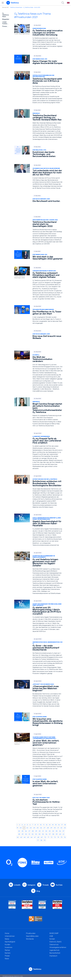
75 (61, 826)
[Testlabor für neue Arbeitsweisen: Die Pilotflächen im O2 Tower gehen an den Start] (39, 308)
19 (17, 816)
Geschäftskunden (32, 925)
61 (63, 823)
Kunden (7, 933)
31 (58, 816)
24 (34, 816)
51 (29, 823)
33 (65, 816)
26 (41, 816)
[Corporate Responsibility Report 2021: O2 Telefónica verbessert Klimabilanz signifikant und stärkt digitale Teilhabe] (39, 276)
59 (56, 823)
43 (50, 819)
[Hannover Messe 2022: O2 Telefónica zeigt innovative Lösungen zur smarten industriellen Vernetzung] (39, 36)
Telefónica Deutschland (16, 7)
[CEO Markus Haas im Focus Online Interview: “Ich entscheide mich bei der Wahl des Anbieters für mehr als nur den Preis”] (39, 176)
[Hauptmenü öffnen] (2, 2)
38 (33, 819)
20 (21, 816)
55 (43, 823)
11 (43, 813)
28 (48, 816)
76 (65, 826)
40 (40, 819)
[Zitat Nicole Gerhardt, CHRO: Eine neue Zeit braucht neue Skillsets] (39, 328)
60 (60, 823)
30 (55, 816)
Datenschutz (54, 933)
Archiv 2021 (37, 7)
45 (56, 819)
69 (42, 826)
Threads (45, 873)
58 (53, 823)
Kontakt (52, 927)
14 (52, 813)
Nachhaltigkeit (10, 930)
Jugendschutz (54, 939)
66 (31, 826)
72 (51, 826)
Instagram (31, 873)
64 (24, 826)
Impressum (53, 944)
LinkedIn (17, 873)
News (7, 947)
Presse (7, 944)
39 (36, 819)
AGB (51, 925)
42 (46, 819)
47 (63, 819)
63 (21, 826)
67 (35, 826)
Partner (7, 939)
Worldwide (30, 927)
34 (19, 819)
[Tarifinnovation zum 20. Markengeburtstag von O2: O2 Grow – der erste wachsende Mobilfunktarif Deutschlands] (39, 645)
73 (55, 826)
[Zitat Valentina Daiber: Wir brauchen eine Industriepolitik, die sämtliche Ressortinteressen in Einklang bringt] (39, 708)
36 (26, 819)
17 (62, 813)
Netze (7, 927)
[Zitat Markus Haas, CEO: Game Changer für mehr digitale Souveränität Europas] (39, 60)
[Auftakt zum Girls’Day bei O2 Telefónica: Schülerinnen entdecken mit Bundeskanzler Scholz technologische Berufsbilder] (39, 480)
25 (37, 816)
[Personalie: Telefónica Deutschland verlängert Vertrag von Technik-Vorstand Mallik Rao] (39, 124)
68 (38, 826)
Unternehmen (10, 925)
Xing (38, 880)
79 (44, 829)
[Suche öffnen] (63, 2)
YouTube (59, 873)
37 (29, 819)
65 (28, 826)
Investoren (8, 936)
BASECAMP (54, 922)
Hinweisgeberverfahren (58, 936)
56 (46, 823)
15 (55, 813)
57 (50, 823)
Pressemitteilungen (7, 26)
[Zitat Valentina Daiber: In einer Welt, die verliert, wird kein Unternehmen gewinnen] (39, 770)
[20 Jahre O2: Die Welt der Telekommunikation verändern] (39, 359)
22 (27, 816)
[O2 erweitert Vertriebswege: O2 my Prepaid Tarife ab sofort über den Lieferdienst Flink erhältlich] (39, 439)
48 (19, 823)
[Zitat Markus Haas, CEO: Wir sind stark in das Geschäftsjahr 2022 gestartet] (39, 249)
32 (61, 816)
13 (49, 813)
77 (38, 829)
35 (22, 819)
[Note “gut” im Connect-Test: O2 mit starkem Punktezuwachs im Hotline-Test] (39, 794)
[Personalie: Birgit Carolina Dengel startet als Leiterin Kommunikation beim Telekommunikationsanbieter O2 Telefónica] (39, 400)
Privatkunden (30, 922)
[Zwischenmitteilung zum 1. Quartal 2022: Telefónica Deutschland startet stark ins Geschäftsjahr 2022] (39, 223)
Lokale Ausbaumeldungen (7, 22)
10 (40, 813)
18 (65, 813)
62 (18, 826)
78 (41, 829)
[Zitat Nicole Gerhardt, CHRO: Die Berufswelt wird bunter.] (39, 199)
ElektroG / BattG (55, 930)
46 (60, 819)
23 (31, 816)
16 (59, 813)
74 (58, 826)
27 (44, 816)
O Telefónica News (28, 7)
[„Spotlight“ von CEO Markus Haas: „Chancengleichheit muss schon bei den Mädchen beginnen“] (39, 682)
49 (22, 823)
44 (53, 819)
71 (48, 826)
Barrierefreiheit (55, 941)
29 (51, 816)
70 (45, 826)
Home (7, 922)
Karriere (7, 941)
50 (26, 823)
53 (36, 823)
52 (32, 823)
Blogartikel (5, 19)
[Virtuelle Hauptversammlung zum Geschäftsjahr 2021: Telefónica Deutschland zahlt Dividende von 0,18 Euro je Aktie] (39, 87)
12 (46, 813)
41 (43, 819)
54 (39, 823)
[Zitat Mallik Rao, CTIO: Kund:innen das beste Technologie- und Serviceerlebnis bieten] (39, 152)
